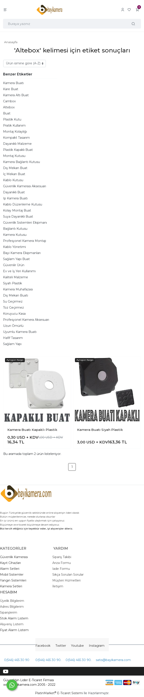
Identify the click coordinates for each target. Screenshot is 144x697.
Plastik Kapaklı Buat (18, 150)
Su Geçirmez (13, 301)
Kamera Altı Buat (16, 95)
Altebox (9, 107)
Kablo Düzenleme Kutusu (22, 204)
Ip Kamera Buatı (15, 198)
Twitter (60, 646)
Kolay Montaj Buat (17, 210)
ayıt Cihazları (11, 563)
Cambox (9, 101)
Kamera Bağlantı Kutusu (21, 162)
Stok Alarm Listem (14, 618)
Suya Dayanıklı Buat (18, 216)
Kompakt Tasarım (16, 138)
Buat (6, 113)
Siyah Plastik (12, 283)
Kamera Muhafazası (18, 289)
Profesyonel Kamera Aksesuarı (26, 320)
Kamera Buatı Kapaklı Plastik (32, 430)
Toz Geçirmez (13, 307)
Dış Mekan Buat (15, 168)
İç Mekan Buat (14, 174)
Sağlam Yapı (12, 344)
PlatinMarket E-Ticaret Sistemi (59, 693)
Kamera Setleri (11, 586)
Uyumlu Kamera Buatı (19, 332)
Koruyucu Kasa (14, 314)
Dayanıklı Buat (14, 192)
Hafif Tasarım (13, 338)
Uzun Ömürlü (13, 326)
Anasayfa (10, 42)
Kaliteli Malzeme (15, 277)
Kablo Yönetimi (14, 247)
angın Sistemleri (14, 580)
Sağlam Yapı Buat (16, 259)
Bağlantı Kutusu (15, 229)
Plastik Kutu (12, 119)
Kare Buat (10, 89)
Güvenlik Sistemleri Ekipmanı (25, 223)
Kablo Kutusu (13, 180)
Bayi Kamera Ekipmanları (22, 253)
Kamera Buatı (13, 83)
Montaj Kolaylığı (15, 132)
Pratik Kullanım (14, 125)
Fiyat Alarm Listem (14, 630)
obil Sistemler (13, 574)
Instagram (96, 646)
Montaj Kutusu (14, 156)
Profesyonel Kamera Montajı (24, 241)
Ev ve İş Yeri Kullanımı (19, 271)
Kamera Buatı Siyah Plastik (100, 430)
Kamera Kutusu (14, 235)
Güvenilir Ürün (13, 265)
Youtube (77, 646)
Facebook (42, 646)
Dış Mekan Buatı (15, 295)
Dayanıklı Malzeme (17, 144)
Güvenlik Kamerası (14, 557)
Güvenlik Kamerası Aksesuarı (24, 186)
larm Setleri (10, 569)
